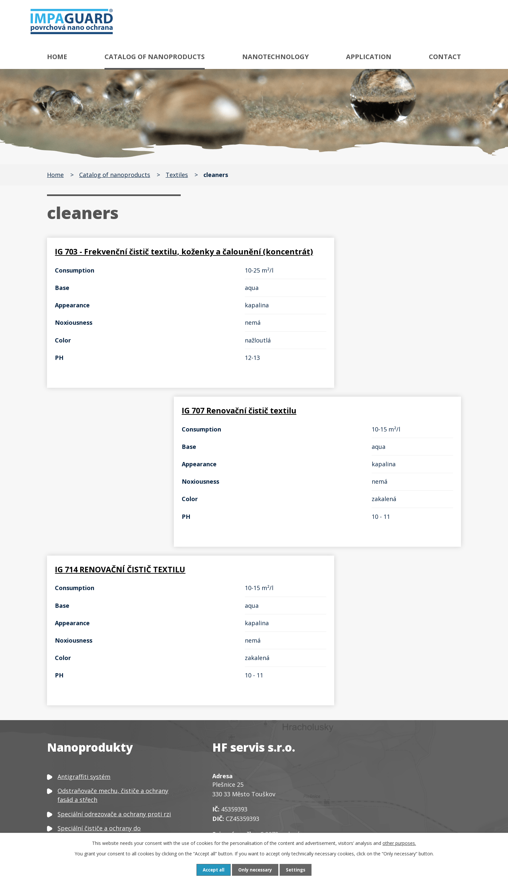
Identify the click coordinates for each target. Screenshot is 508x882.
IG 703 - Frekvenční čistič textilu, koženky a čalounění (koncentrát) (141, 257)
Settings (298, 870)
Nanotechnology (275, 56)
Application (368, 56)
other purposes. (399, 843)
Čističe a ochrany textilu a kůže (101, 762)
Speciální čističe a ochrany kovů (102, 719)
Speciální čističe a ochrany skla (101, 734)
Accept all (212, 870)
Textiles (177, 175)
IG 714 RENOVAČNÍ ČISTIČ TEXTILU (122, 429)
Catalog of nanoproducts (154, 56)
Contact (445, 56)
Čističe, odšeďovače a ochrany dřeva (108, 748)
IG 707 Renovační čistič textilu (326, 252)
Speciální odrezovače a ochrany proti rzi (114, 682)
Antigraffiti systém (84, 645)
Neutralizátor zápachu (89, 813)
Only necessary (256, 870)
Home (57, 56)
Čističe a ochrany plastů (91, 776)
